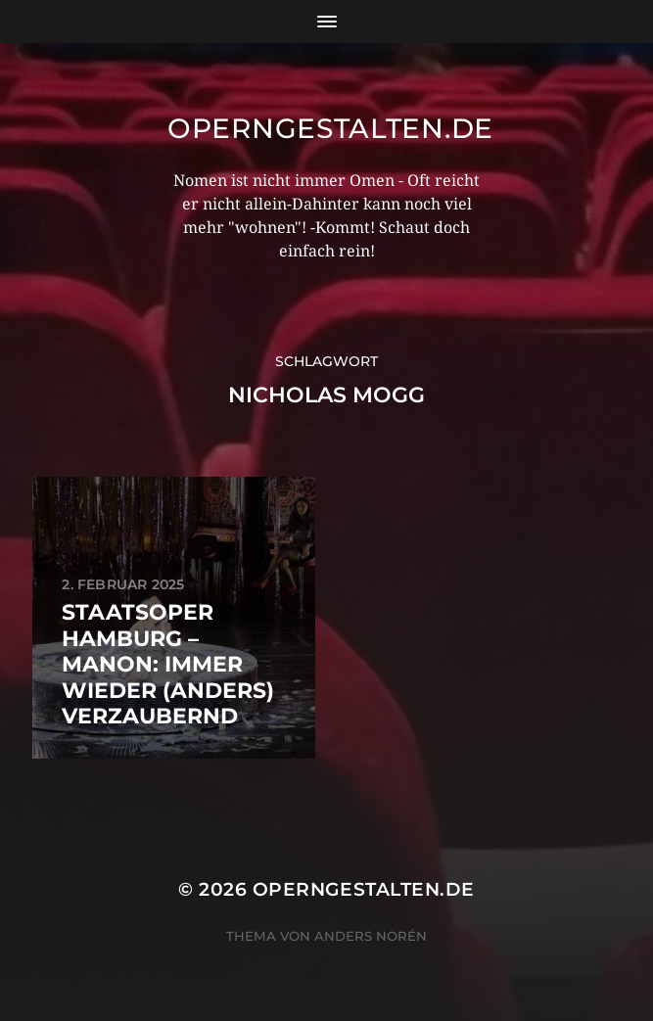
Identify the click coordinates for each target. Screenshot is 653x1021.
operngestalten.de (330, 128)
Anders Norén (370, 936)
